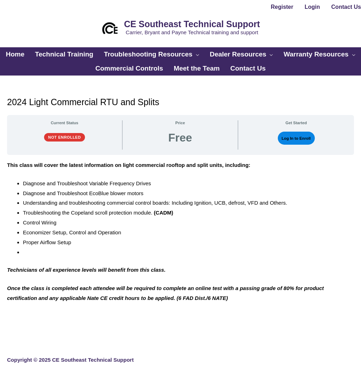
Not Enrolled (64, 137)
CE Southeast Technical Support (192, 24)
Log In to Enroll (296, 138)
